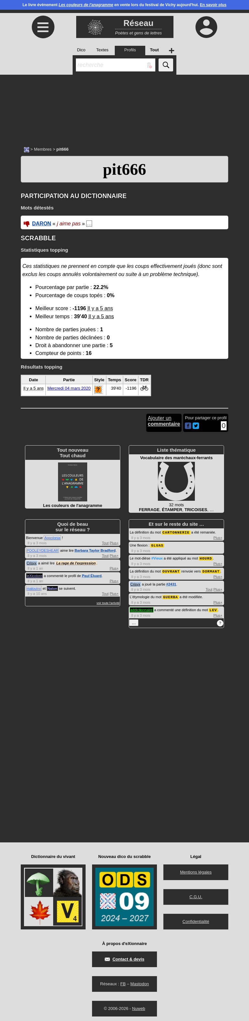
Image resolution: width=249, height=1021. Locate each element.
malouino (34, 588)
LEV (213, 608)
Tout (105, 543)
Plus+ (114, 543)
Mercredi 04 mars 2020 (69, 388)
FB (123, 981)
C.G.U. (195, 894)
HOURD (206, 557)
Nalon (52, 588)
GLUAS (157, 544)
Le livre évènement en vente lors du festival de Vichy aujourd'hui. (124, 5)
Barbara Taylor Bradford (95, 550)
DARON (41, 223)
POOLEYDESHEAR (42, 550)
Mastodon (139, 981)
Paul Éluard (92, 576)
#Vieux (157, 558)
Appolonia (52, 538)
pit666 (124, 169)
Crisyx (32, 563)
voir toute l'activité (108, 603)
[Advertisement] (124, 107)
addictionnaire (141, 608)
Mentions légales (196, 870)
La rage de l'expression (76, 563)
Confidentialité (196, 919)
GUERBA (170, 595)
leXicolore (34, 576)
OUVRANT (171, 570)
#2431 (171, 583)
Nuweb (138, 1006)
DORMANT (210, 570)
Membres (43, 149)
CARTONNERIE (176, 532)
